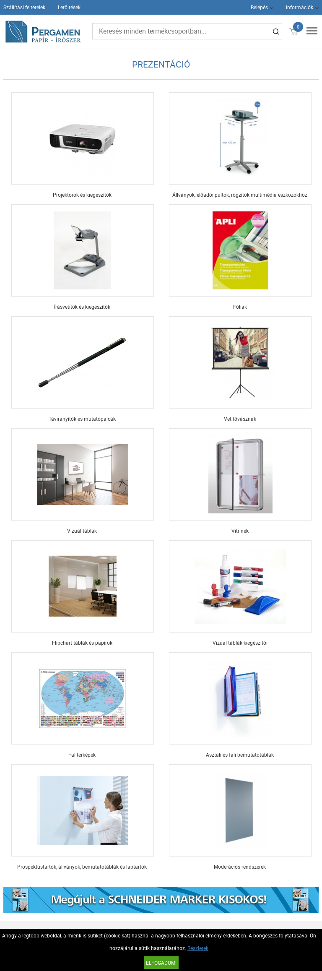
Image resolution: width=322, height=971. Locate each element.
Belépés (259, 7)
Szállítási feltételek (24, 7)
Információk (299, 7)
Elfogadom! (161, 962)
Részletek (197, 948)
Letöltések (69, 7)
